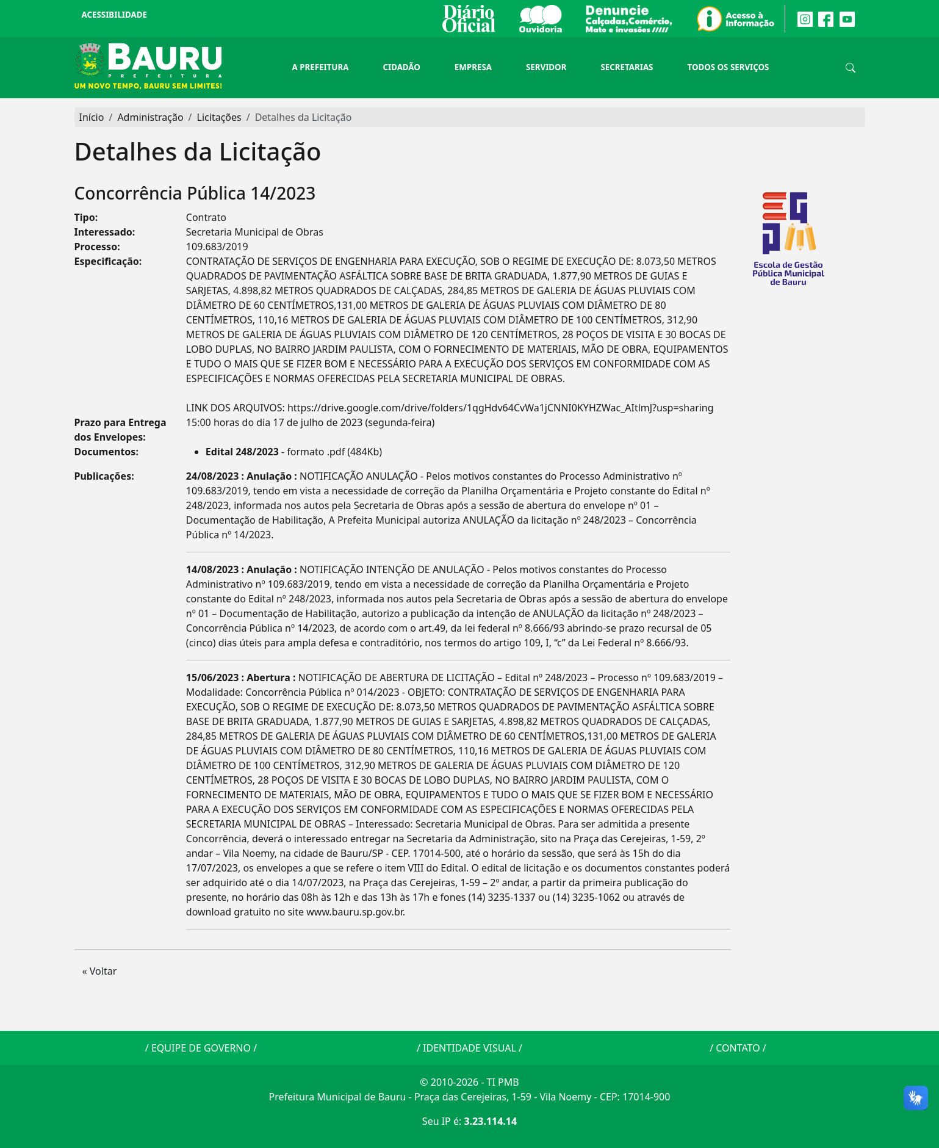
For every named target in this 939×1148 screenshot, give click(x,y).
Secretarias (626, 67)
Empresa (473, 67)
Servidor (546, 67)
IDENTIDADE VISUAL (469, 1048)
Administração (150, 117)
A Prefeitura (320, 67)
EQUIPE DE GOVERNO (201, 1048)
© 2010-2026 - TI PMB (469, 1082)
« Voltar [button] (99, 971)
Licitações (219, 117)
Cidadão (401, 67)
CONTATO (738, 1048)
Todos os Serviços (728, 67)
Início (91, 117)
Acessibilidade (114, 14)
